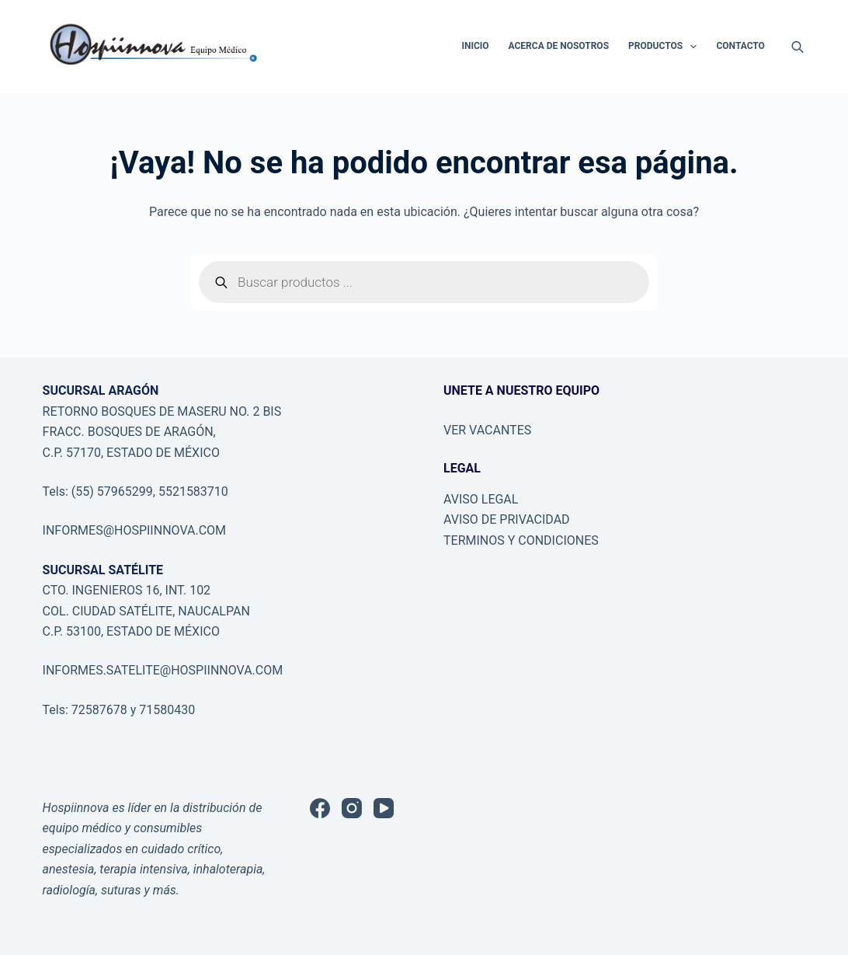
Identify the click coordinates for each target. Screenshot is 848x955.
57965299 (125, 491)
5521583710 (193, 491)
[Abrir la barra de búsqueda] (797, 46)
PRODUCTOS (665, 46)
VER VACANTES (487, 430)
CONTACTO (740, 45)
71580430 (165, 709)
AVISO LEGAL (480, 499)
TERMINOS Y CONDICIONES (521, 540)
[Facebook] (320, 808)
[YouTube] (384, 808)
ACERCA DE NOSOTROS (559, 45)
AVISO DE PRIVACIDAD (506, 519)
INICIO (474, 45)
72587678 (99, 709)
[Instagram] (352, 808)
